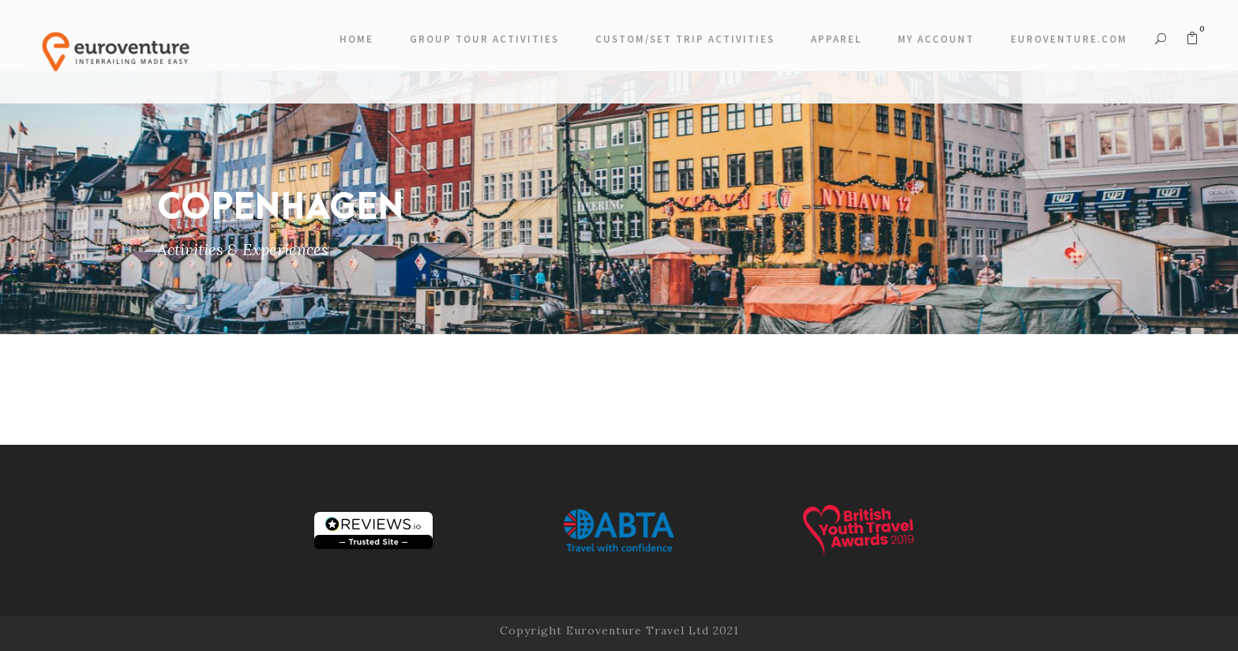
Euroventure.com (1069, 39)
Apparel (836, 39)
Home (356, 39)
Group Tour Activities (484, 39)
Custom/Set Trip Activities (685, 39)
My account (936, 39)
